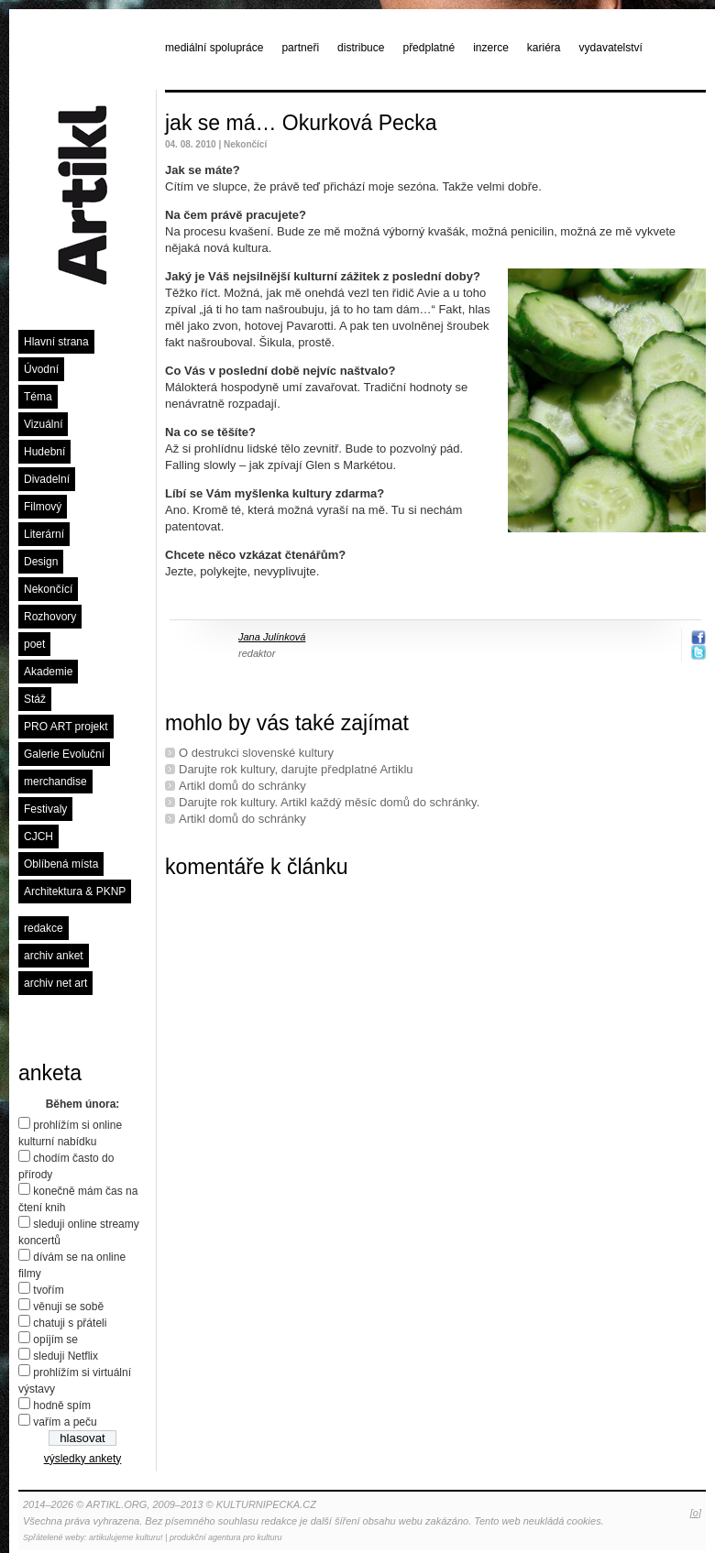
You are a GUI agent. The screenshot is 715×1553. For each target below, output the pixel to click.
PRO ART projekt (66, 726)
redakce (43, 928)
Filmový (42, 506)
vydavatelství (611, 47)
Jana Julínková (271, 636)
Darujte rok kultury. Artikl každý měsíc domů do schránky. (329, 802)
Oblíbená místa (61, 864)
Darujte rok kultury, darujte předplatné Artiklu (296, 769)
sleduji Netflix (65, 1356)
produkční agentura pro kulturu (226, 1537)
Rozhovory (50, 616)
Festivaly (45, 809)
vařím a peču (64, 1422)
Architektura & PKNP (75, 891)
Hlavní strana (56, 341)
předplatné (428, 47)
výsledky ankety (83, 1458)
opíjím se (55, 1339)
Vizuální (43, 424)
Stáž (35, 699)
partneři (300, 47)
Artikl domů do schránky (242, 786)
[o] (695, 1512)
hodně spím (62, 1405)
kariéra (544, 47)
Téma (38, 396)
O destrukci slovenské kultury (256, 753)
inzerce (491, 47)
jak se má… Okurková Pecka (301, 123)
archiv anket (53, 955)
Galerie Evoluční (64, 754)
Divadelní (47, 479)
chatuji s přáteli (69, 1323)
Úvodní (41, 369)
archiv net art (55, 983)
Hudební (44, 451)
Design (41, 561)
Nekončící (48, 589)
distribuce (360, 47)
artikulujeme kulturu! (126, 1537)
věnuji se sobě (68, 1306)
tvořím (48, 1290)
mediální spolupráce (214, 47)
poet (34, 644)
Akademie (48, 671)
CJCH (38, 836)
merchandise (55, 781)
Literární (44, 534)
